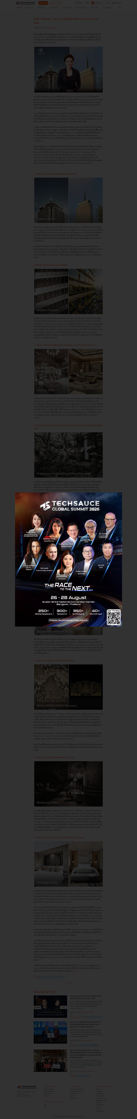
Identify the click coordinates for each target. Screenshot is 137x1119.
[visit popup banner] (68, 559)
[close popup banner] (120, 494)
